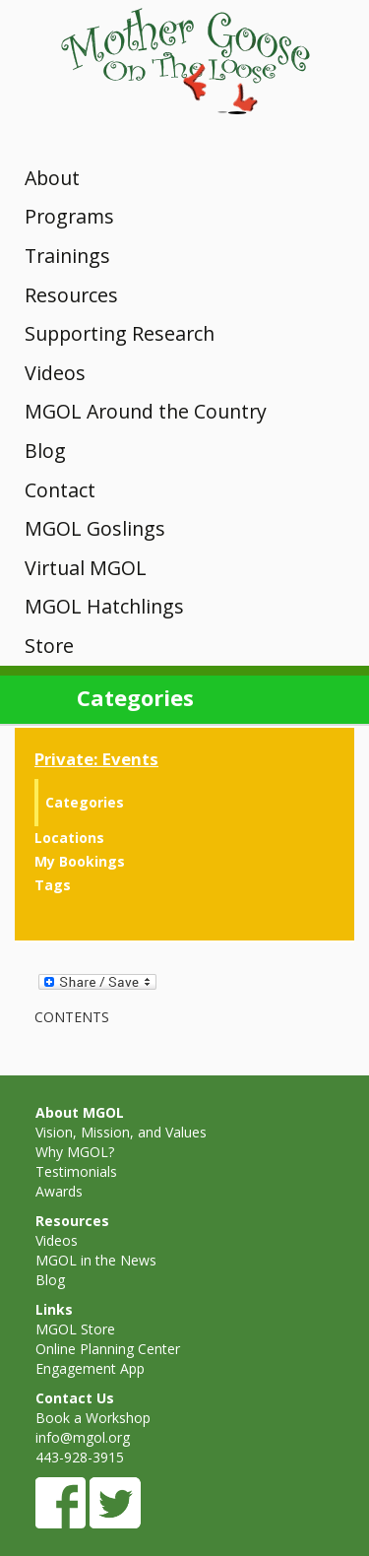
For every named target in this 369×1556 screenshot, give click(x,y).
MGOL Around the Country (146, 411)
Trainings (67, 255)
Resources (71, 295)
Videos (55, 372)
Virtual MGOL (86, 567)
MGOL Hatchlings (104, 606)
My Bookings (79, 861)
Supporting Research (120, 333)
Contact (60, 490)
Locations (69, 837)
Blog (45, 450)
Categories (84, 802)
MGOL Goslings (95, 528)
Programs (69, 216)
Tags (52, 884)
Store (49, 645)
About (52, 177)
